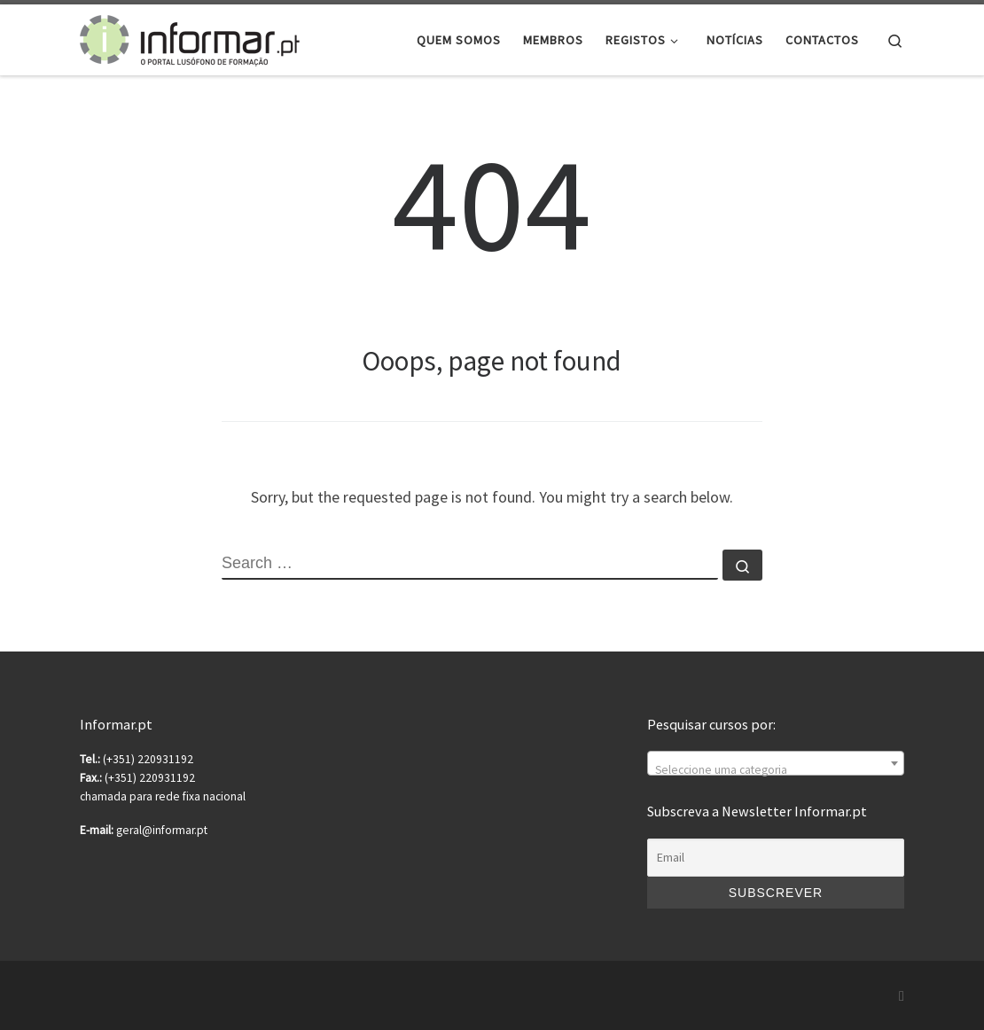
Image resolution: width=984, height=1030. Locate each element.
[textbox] (775, 770)
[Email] (775, 858)
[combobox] (775, 763)
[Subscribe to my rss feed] (901, 996)
